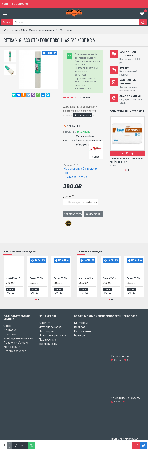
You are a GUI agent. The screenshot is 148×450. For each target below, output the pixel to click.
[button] (126, 170)
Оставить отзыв (76, 177)
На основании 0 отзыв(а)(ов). (80, 170)
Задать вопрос (74, 214)
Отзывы (84, 97)
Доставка (94, 214)
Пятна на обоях (120, 356)
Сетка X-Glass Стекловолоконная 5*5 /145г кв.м (62, 278)
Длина (67, 196)
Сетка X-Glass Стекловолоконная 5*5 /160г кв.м (135, 278)
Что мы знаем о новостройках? (126, 398)
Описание (69, 97)
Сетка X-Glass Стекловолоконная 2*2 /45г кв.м (38, 278)
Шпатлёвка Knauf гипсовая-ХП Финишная (127, 160)
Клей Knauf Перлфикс (14, 278)
